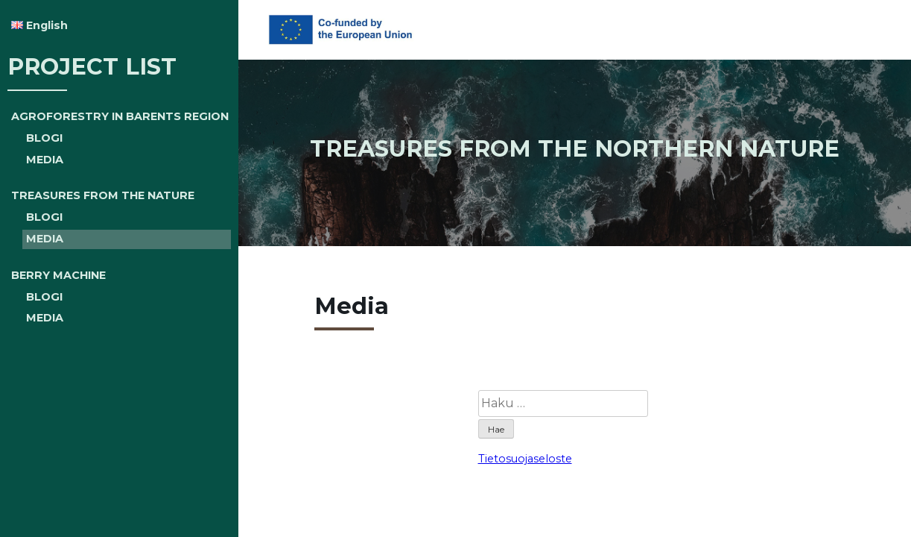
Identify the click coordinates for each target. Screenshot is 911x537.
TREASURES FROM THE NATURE (102, 195)
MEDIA (44, 159)
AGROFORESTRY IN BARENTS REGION (120, 116)
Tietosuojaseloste (525, 458)
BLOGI (44, 138)
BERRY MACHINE (58, 275)
